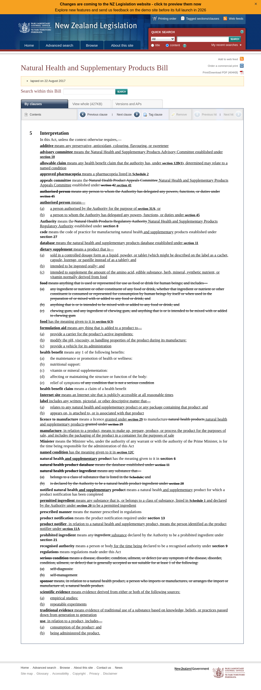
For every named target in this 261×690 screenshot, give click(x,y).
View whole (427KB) (87, 104)
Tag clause (155, 114)
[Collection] (163, 39)
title (157, 45)
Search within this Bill (41, 91)
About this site (122, 45)
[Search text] (203, 39)
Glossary (43, 673)
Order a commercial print (223, 65)
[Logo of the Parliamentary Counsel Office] (75, 26)
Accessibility (60, 673)
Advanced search (59, 45)
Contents (35, 114)
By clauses (33, 104)
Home (29, 45)
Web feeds (236, 18)
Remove (181, 114)
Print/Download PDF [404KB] (220, 72)
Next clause (124, 114)
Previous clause (97, 114)
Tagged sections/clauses (202, 18)
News (119, 667)
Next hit (229, 114)
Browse (92, 45)
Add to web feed (228, 59)
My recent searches (224, 45)
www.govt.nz (192, 672)
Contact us (104, 667)
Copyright (79, 673)
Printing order (167, 18)
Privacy (94, 673)
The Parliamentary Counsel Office (229, 672)
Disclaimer (110, 673)
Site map (27, 673)
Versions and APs (129, 104)
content (175, 45)
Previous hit (209, 114)
